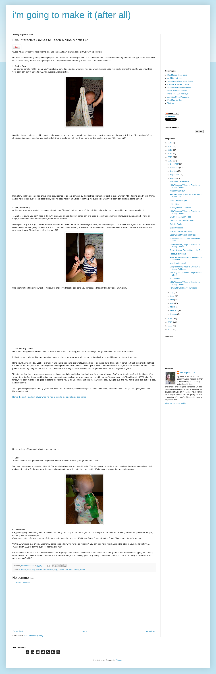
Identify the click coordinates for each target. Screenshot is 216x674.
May (172, 300)
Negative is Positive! (178, 254)
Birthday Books (176, 224)
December (174, 164)
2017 (170, 143)
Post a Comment (23, 583)
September (175, 175)
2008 (170, 329)
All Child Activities (174, 78)
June (172, 296)
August (173, 178)
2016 (170, 146)
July (172, 292)
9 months (22, 569)
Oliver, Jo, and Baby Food (180, 217)
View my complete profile (175, 403)
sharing (76, 569)
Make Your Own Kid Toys (177, 94)
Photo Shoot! (175, 278)
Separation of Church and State (183, 235)
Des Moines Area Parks (177, 75)
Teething (170, 103)
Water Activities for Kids (177, 91)
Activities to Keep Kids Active (179, 87)
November (174, 168)
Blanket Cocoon (176, 228)
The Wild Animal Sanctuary (181, 231)
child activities (48, 569)
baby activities (37, 569)
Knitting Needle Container (180, 207)
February (174, 310)
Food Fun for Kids (174, 100)
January (173, 314)
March (173, 307)
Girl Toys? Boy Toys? (178, 200)
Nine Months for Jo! (178, 263)
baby (29, 569)
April (172, 303)
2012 (170, 161)
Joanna (61, 569)
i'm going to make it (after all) (71, 15)
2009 (170, 326)
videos (82, 569)
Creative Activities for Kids (178, 84)
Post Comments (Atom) (33, 636)
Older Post (150, 631)
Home (84, 631)
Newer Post (18, 631)
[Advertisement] (84, 607)
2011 (170, 319)
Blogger (119, 660)
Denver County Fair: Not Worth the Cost (186, 250)
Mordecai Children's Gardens (182, 221)
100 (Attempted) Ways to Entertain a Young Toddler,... (185, 186)
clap (55, 569)
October (173, 171)
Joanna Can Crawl (177, 191)
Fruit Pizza (174, 204)
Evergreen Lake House (179, 181)
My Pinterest (170, 116)
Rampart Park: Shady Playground (183, 288)
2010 (170, 322)
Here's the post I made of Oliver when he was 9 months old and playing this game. (49, 397)
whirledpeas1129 (28, 566)
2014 (170, 154)
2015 (170, 150)
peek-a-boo (69, 569)
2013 (170, 157)
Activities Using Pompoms (178, 97)
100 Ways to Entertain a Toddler (180, 81)
